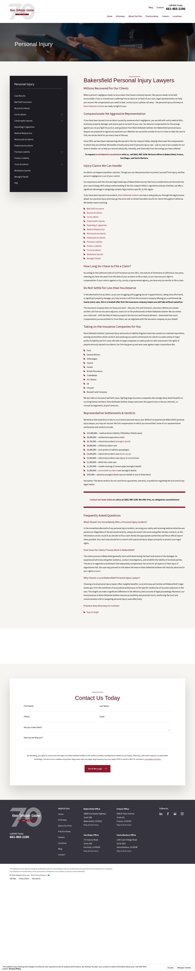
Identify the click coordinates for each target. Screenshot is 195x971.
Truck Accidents (94, 250)
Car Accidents (93, 217)
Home (60, 814)
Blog (151, 7)
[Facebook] (167, 813)
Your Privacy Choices (40, 875)
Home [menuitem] (109, 16)
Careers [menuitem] (165, 16)
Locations (62, 843)
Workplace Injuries (95, 254)
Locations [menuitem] (177, 16)
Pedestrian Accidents (96, 237)
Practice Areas (64, 831)
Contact (160, 7)
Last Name (104, 710)
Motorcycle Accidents (96, 233)
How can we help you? (33, 742)
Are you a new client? (33, 731)
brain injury (125, 454)
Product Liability (94, 246)
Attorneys (62, 820)
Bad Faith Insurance (95, 208)
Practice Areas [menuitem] (152, 16)
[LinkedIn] (160, 813)
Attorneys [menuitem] (120, 16)
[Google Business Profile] (175, 813)
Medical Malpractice (96, 229)
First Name (28, 710)
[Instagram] (182, 813)
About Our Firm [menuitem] (135, 16)
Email (102, 721)
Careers (61, 837)
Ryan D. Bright (93, 612)
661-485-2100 (175, 9)
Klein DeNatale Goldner (94, 106)
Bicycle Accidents (94, 212)
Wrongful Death (94, 258)
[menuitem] (38, 96)
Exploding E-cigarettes (97, 225)
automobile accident (107, 470)
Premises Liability (94, 241)
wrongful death (123, 441)
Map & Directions (91, 825)
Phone (26, 721)
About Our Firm (65, 825)
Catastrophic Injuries (96, 221)
